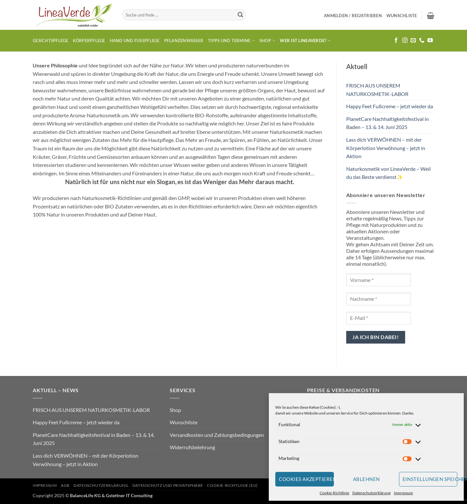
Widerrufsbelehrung (192, 447)
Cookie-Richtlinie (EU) (232, 485)
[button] (353, 15)
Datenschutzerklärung (371, 492)
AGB (65, 485)
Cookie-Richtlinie (334, 492)
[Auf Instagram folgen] (404, 40)
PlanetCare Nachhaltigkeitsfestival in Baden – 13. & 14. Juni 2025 (387, 123)
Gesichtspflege (50, 40)
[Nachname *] (378, 299)
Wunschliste (184, 422)
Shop (267, 41)
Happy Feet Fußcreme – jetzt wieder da (389, 106)
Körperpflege (89, 40)
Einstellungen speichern (430, 479)
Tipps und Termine (231, 41)
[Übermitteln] (240, 14)
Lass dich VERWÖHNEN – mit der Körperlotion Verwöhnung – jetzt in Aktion (385, 147)
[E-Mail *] (378, 318)
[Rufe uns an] (421, 40)
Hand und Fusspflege (135, 40)
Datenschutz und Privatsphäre (167, 485)
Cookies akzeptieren (306, 479)
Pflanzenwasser (184, 40)
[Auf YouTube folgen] (430, 40)
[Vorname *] (378, 280)
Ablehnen (366, 479)
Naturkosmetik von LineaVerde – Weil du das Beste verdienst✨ (388, 173)
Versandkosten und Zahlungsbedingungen (217, 435)
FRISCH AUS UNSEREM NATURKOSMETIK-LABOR (377, 89)
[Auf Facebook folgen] (396, 40)
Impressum (403, 492)
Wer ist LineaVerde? (305, 41)
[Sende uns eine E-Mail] (413, 40)
